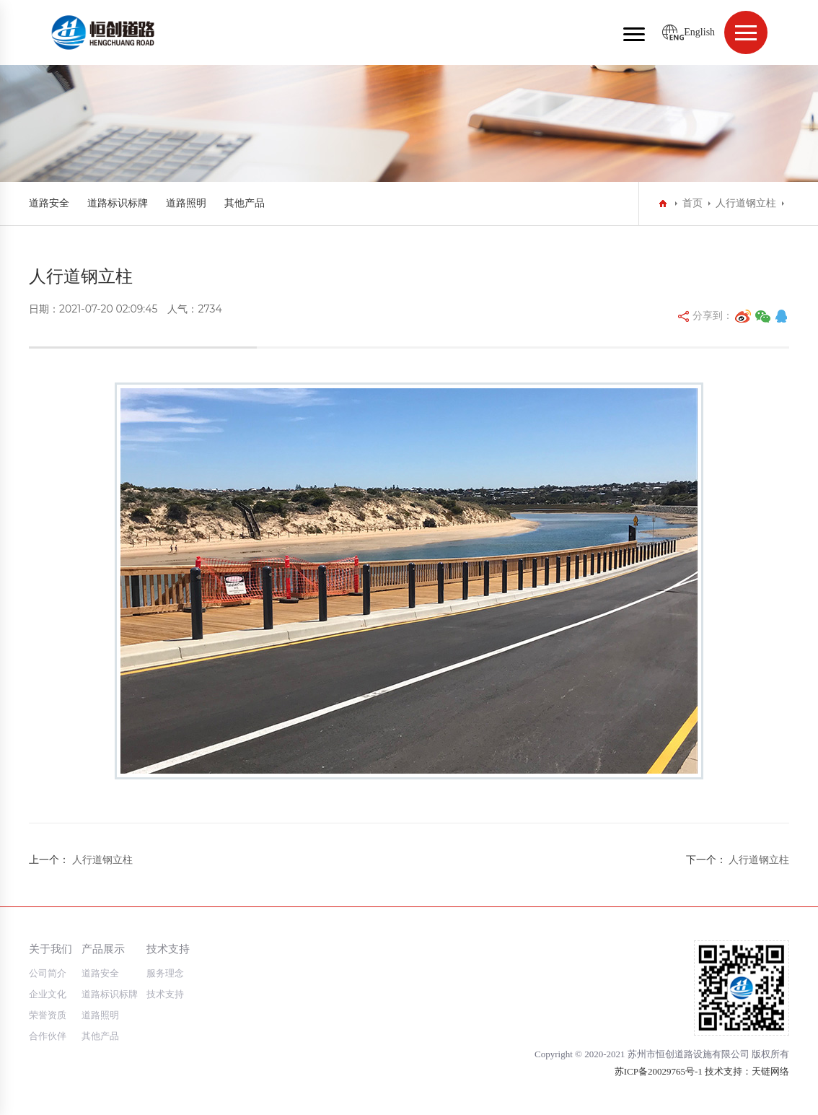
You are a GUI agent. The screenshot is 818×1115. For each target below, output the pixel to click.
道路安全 (49, 203)
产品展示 (103, 949)
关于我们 (50, 949)
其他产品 (244, 203)
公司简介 (47, 973)
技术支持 (168, 949)
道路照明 (186, 203)
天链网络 (770, 1071)
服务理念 (165, 973)
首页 (692, 203)
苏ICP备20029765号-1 (659, 1071)
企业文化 (47, 994)
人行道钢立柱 (746, 203)
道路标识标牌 (117, 203)
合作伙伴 (47, 1036)
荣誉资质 (47, 1015)
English (699, 32)
